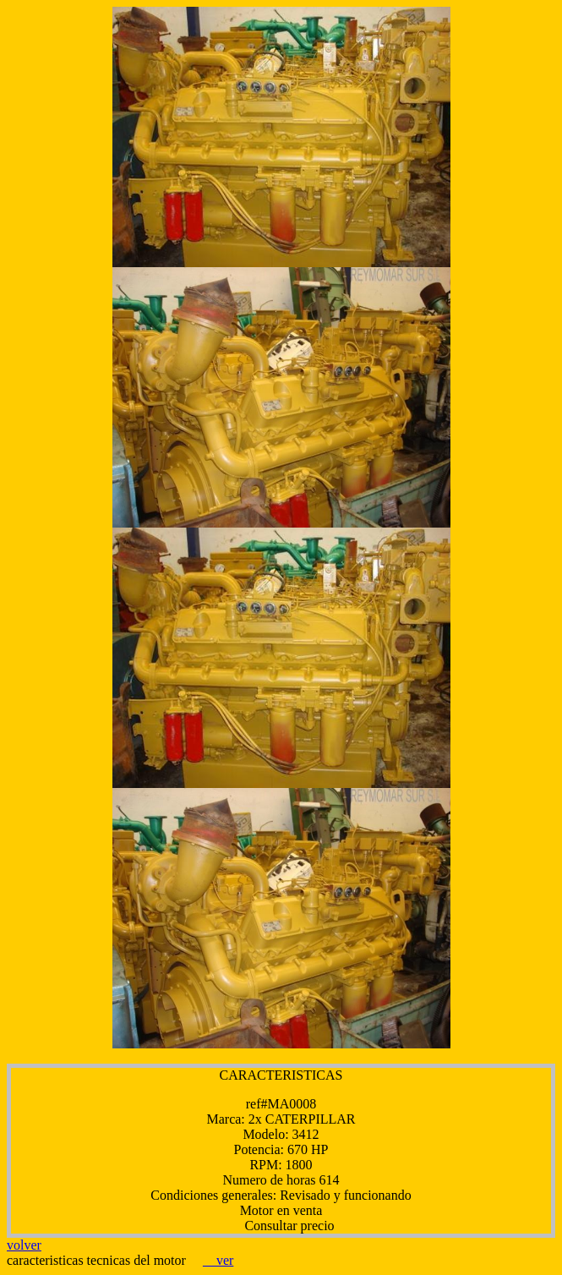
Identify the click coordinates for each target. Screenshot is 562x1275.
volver (24, 1245)
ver (218, 1260)
